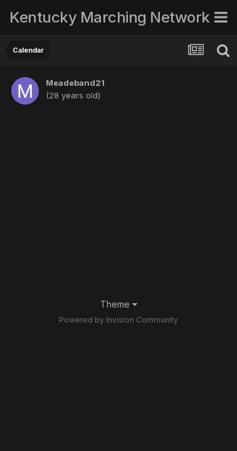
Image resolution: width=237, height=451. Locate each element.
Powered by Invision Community (118, 319)
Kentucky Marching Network (109, 17)
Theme (118, 304)
